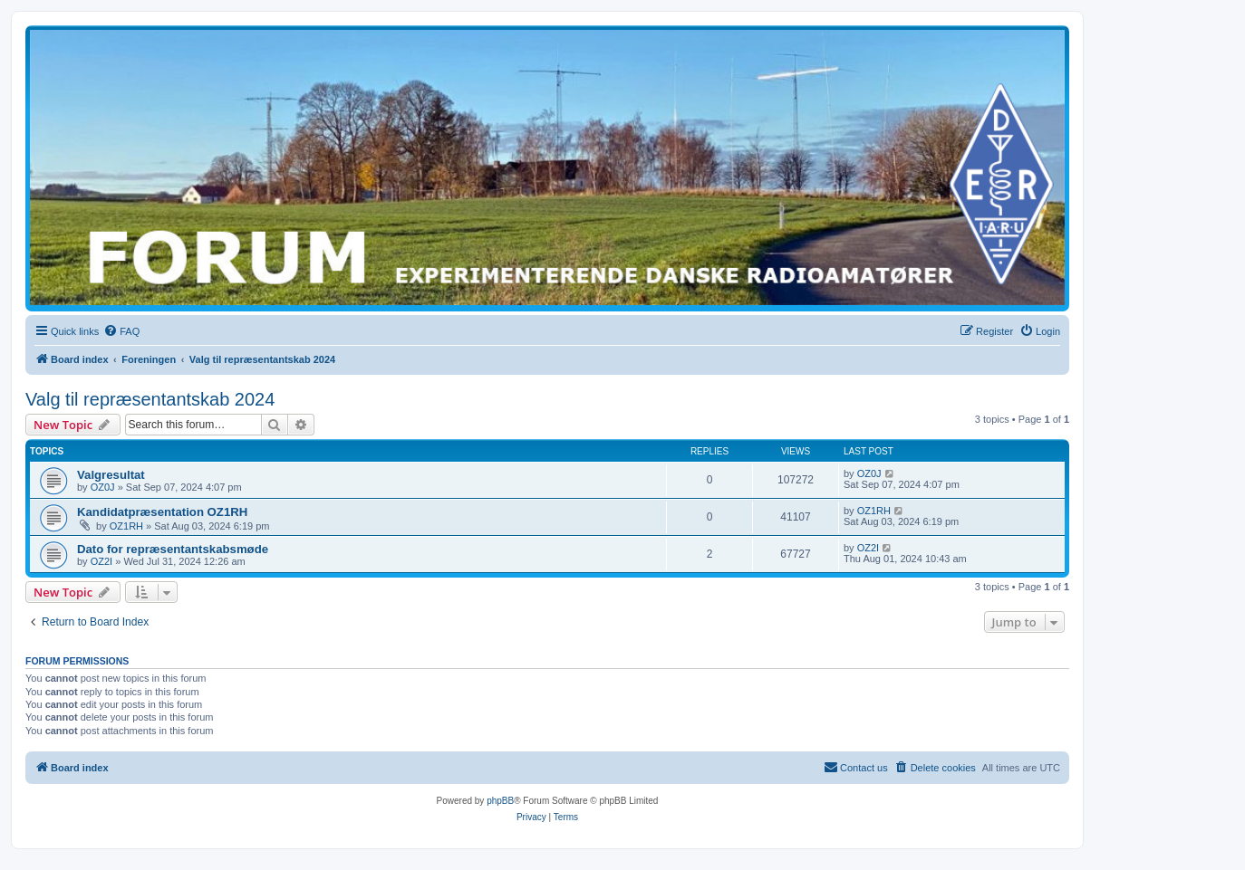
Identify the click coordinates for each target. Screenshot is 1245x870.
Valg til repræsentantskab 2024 (150, 399)
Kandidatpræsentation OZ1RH (162, 512)
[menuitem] (121, 331)
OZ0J (103, 487)
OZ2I (101, 561)
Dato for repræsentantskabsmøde (172, 549)
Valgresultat (111, 475)
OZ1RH (126, 526)
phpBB (500, 801)
